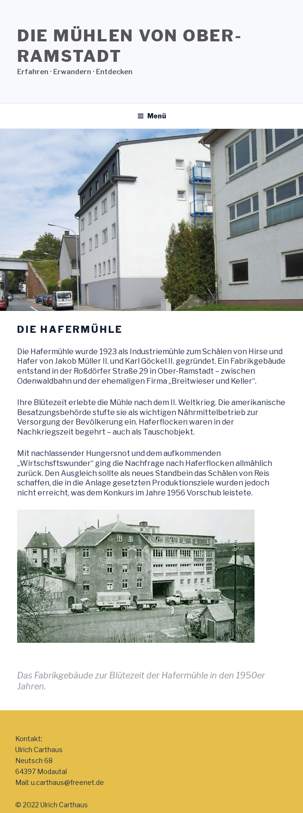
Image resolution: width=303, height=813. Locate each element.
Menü (151, 116)
